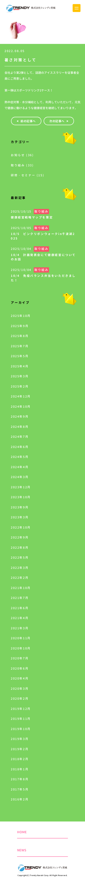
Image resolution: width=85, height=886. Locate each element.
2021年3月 (20, 628)
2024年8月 (20, 427)
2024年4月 (20, 467)
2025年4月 (20, 366)
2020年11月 (21, 638)
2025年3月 (20, 376)
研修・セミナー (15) (27, 175)
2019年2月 (20, 749)
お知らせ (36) (22, 155)
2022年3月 (20, 568)
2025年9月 (20, 326)
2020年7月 (20, 658)
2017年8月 (20, 779)
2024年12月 (21, 396)
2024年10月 (21, 407)
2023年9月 (20, 507)
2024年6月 (20, 447)
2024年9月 (20, 416)
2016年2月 (20, 799)
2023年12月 (21, 487)
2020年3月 (20, 689)
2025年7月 (20, 346)
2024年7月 (20, 437)
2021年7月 (20, 598)
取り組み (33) (22, 165)
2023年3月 (20, 517)
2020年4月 (20, 678)
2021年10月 (21, 588)
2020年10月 (21, 648)
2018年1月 (20, 769)
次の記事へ (57, 121)
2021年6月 (20, 608)
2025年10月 (21, 316)
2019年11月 (21, 719)
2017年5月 (20, 789)
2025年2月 (20, 386)
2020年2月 (20, 699)
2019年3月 (20, 739)
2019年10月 (21, 729)
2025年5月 (20, 356)
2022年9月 (20, 537)
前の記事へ (28, 121)
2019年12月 (21, 709)
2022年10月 (21, 527)
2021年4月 (20, 618)
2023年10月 (21, 497)
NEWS (21, 850)
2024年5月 (20, 457)
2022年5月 (20, 558)
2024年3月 (20, 477)
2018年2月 (20, 759)
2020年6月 (20, 668)
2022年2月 (20, 578)
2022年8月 (20, 548)
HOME (22, 832)
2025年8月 (20, 336)
